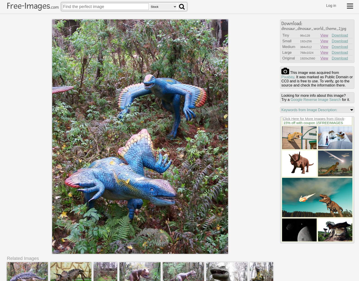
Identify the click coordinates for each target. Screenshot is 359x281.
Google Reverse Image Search (316, 100)
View (324, 35)
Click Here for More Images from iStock (313, 119)
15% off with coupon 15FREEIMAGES (313, 123)
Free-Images (33, 6)
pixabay (287, 77)
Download (340, 35)
